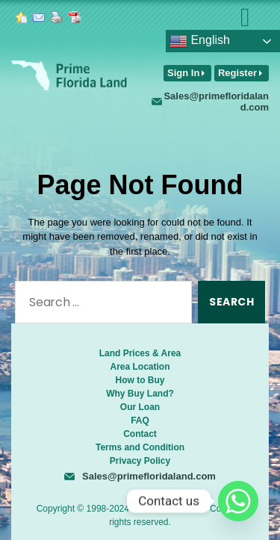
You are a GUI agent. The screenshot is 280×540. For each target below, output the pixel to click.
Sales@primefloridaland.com (216, 101)
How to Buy (140, 380)
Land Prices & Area (140, 353)
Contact (140, 434)
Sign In (183, 72)
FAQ (140, 420)
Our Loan (140, 407)
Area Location (139, 366)
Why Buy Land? (140, 393)
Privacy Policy (140, 461)
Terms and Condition (140, 447)
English (199, 41)
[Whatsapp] (238, 501)
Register (237, 72)
